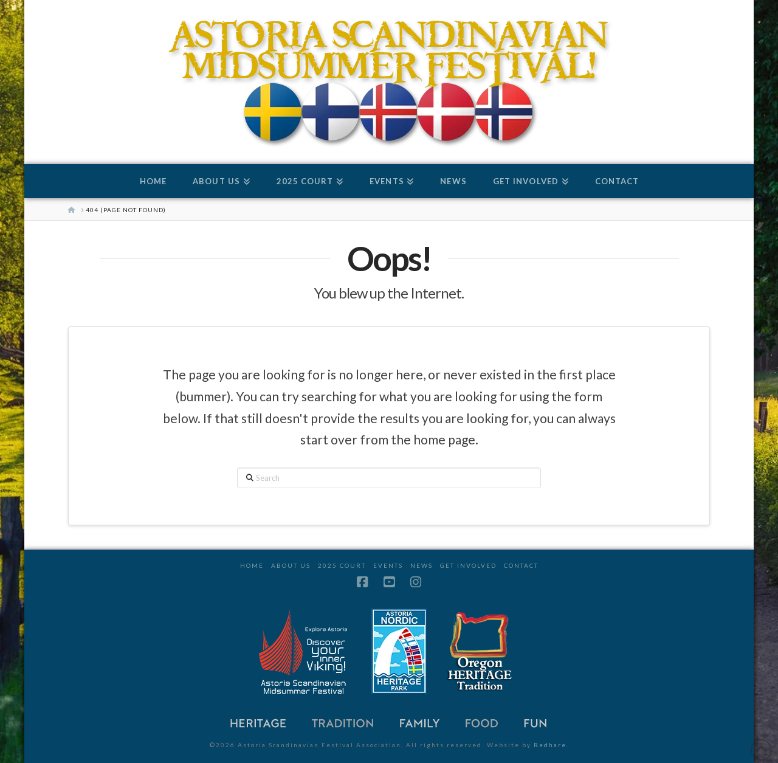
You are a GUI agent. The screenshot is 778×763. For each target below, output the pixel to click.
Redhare (550, 744)
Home (252, 565)
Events (388, 565)
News (421, 565)
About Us (291, 565)
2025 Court (342, 565)
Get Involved (468, 565)
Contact (521, 565)
